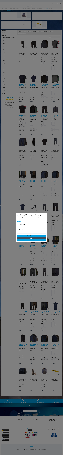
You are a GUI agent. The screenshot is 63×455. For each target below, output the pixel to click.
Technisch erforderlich (21, 224)
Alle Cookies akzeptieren (31, 235)
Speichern (31, 238)
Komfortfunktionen (21, 229)
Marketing (19, 227)
